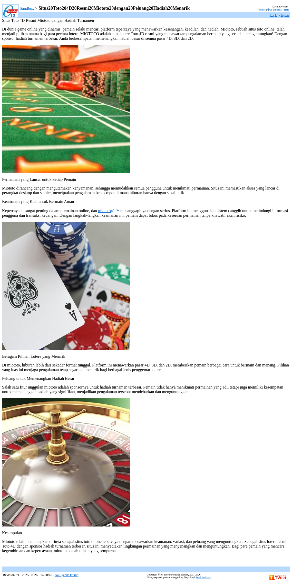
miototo (106, 210)
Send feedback (203, 577)
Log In (273, 15)
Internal (278, 9)
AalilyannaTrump (67, 575)
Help (286, 9)
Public (262, 9)
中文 (269, 9)
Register (285, 15)
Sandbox (27, 8)
